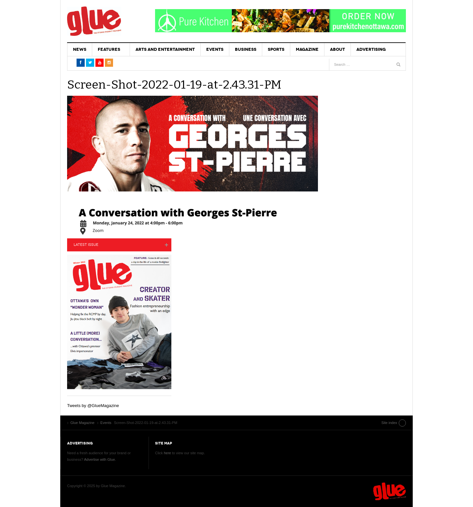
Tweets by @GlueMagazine (93, 405)
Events (214, 49)
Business (245, 49)
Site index (389, 423)
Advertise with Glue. (100, 459)
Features (109, 49)
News (79, 49)
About (337, 49)
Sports (276, 49)
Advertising (371, 49)
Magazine (307, 49)
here (167, 453)
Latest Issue (86, 245)
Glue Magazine (94, 21)
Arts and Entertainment (165, 49)
